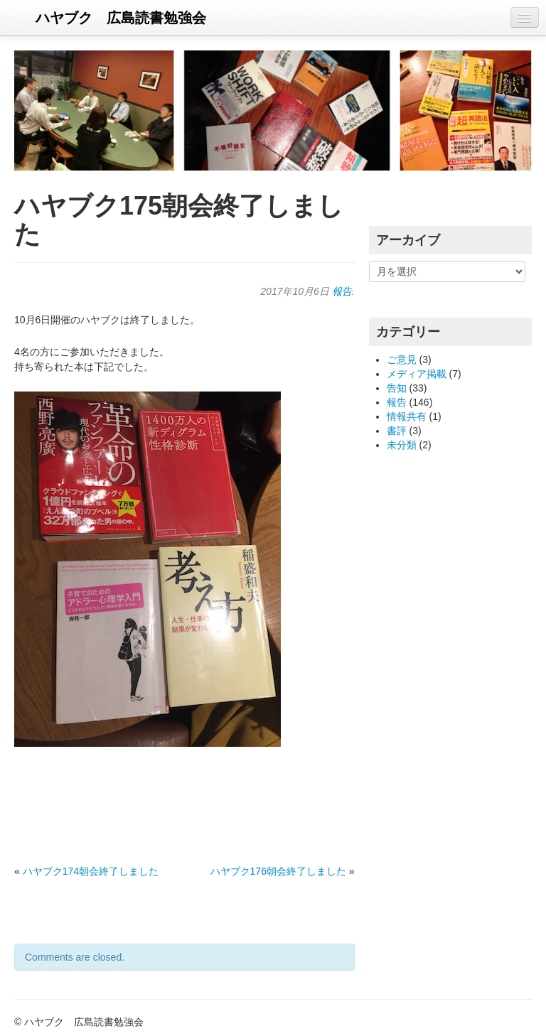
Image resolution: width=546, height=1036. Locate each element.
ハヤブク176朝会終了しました (278, 871)
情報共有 (407, 416)
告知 (397, 388)
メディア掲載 (416, 373)
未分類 (402, 444)
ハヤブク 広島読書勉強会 (121, 18)
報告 (342, 291)
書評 (397, 430)
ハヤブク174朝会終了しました (91, 871)
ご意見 (402, 359)
